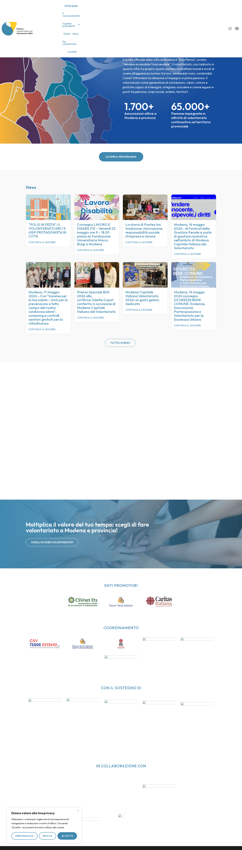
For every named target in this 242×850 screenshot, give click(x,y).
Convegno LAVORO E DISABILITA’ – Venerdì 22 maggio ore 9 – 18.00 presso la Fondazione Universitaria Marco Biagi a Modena (96, 234)
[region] (44, 825)
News (142, 8)
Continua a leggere (42, 242)
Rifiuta (47, 835)
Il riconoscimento (90, 8)
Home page (72, 8)
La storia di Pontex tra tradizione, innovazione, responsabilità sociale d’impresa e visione (144, 230)
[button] (114, 8)
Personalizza (24, 835)
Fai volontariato (156, 8)
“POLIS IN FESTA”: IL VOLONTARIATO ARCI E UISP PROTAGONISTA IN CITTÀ (47, 230)
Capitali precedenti (115, 8)
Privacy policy (46, 844)
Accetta (67, 835)
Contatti (171, 8)
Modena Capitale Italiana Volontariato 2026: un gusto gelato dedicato (142, 298)
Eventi (132, 8)
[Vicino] (78, 810)
